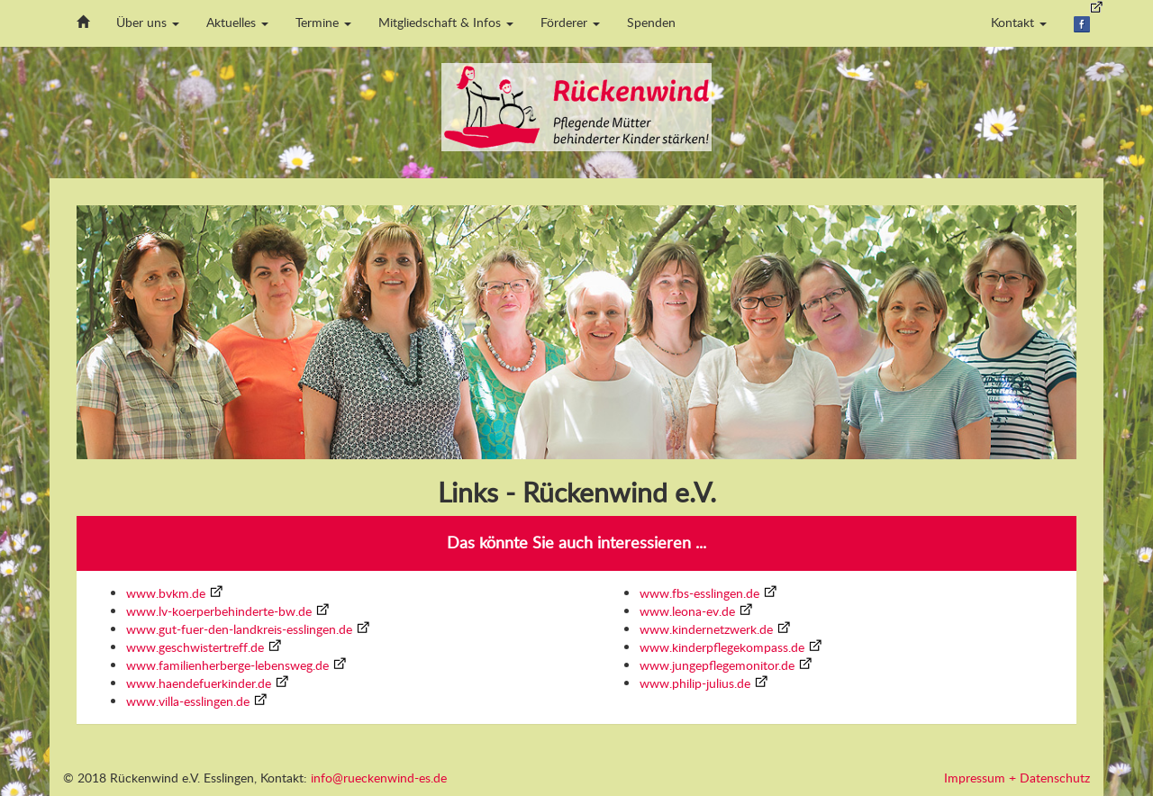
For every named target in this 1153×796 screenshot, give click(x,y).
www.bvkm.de (165, 593)
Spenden (651, 22)
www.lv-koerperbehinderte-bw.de (219, 611)
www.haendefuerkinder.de (198, 683)
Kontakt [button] (1019, 22)
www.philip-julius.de (695, 683)
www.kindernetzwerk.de (706, 629)
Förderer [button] (570, 22)
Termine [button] (323, 22)
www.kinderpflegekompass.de (722, 647)
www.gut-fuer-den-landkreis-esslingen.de (239, 629)
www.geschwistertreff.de (195, 647)
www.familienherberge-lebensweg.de (227, 665)
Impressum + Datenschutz (1017, 777)
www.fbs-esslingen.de (699, 593)
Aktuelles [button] (237, 22)
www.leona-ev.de (687, 611)
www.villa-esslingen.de (188, 701)
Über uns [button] (147, 22)
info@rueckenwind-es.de (379, 777)
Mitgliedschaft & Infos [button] (445, 22)
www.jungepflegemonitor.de (717, 665)
